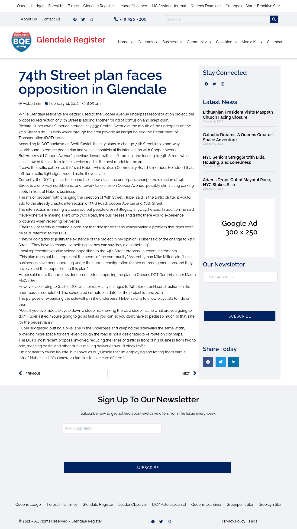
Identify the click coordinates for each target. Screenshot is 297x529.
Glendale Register (98, 6)
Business (172, 42)
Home (125, 42)
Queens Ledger (30, 6)
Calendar (275, 42)
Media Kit (252, 42)
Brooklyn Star (268, 6)
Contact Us (51, 19)
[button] (208, 362)
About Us (29, 19)
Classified (226, 42)
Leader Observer (133, 6)
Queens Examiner (205, 6)
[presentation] (239, 299)
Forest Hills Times (63, 6)
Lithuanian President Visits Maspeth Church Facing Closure (238, 115)
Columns (148, 42)
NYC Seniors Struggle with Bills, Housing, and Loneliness (234, 160)
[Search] (274, 19)
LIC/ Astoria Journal (169, 6)
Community (199, 42)
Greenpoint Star (239, 6)
